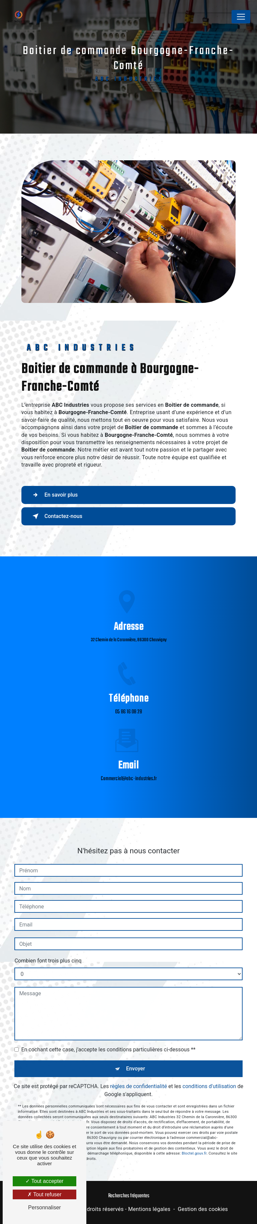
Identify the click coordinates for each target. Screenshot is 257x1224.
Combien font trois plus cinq (47, 953)
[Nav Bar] (241, 16)
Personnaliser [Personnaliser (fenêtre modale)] (44, 1207)
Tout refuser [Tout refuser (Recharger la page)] (44, 1194)
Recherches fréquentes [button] (128, 1196)
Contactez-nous (56, 516)
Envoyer (135, 1061)
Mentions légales (149, 1209)
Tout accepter (44, 1181)
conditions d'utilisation (209, 1079)
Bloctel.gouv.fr (194, 1146)
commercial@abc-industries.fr (129, 771)
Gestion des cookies (203, 1209)
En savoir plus (54, 495)
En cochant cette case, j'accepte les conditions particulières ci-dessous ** (108, 1042)
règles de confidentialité (138, 1079)
